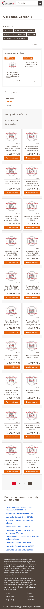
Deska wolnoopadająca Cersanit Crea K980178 (12, 182)
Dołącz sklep (9, 600)
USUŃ (9, 106)
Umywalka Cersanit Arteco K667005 (20, 546)
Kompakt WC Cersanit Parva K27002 (20, 527)
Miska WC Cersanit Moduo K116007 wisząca (11, 427)
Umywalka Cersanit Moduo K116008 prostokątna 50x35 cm (11, 253)
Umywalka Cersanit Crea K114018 (19, 517)
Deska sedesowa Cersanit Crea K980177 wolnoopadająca (32, 148)
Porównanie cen (12, 158)
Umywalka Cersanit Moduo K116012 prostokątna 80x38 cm (11, 392)
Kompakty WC (10, 34)
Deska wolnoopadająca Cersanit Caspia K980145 (32, 218)
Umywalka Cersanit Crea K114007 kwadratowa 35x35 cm (11, 462)
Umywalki (8, 30)
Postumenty (20, 30)
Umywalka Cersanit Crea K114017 (32, 391)
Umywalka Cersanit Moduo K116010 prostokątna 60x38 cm (11, 323)
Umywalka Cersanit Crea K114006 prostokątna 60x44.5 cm (12, 357)
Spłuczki (32, 34)
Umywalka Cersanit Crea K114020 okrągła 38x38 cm (32, 427)
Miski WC (21, 34)
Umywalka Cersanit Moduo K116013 (32, 357)
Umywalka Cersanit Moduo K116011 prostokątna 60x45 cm (32, 288)
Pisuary (7, 38)
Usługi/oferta (9, 596)
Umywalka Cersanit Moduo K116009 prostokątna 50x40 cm (32, 253)
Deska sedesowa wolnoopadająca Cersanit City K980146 (32, 183)
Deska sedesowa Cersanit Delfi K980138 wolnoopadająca (12, 148)
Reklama (30, 596)
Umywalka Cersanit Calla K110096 (19, 550)
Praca (29, 593)
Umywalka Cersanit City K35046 (18, 543)
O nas (7, 593)
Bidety (31, 30)
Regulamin (30, 600)
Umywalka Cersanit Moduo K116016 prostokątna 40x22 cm (11, 218)
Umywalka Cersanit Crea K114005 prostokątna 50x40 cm (32, 323)
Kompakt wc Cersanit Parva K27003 (20, 513)
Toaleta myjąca (20, 38)
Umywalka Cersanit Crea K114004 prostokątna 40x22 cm (11, 288)
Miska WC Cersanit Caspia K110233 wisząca (32, 462)
